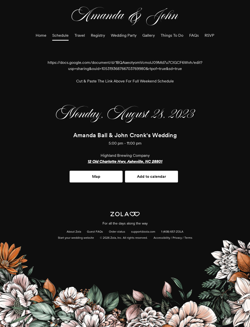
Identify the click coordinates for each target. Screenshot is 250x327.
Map (96, 176)
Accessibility (162, 238)
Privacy (177, 238)
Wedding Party (123, 35)
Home (41, 35)
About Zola (74, 231)
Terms (188, 238)
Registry (98, 35)
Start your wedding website (76, 238)
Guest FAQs (95, 231)
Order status (117, 231)
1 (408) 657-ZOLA (172, 231)
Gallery (148, 35)
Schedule (60, 35)
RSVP (209, 35)
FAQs (194, 35)
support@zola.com (143, 231)
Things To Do (172, 35)
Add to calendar (151, 176)
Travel (79, 35)
